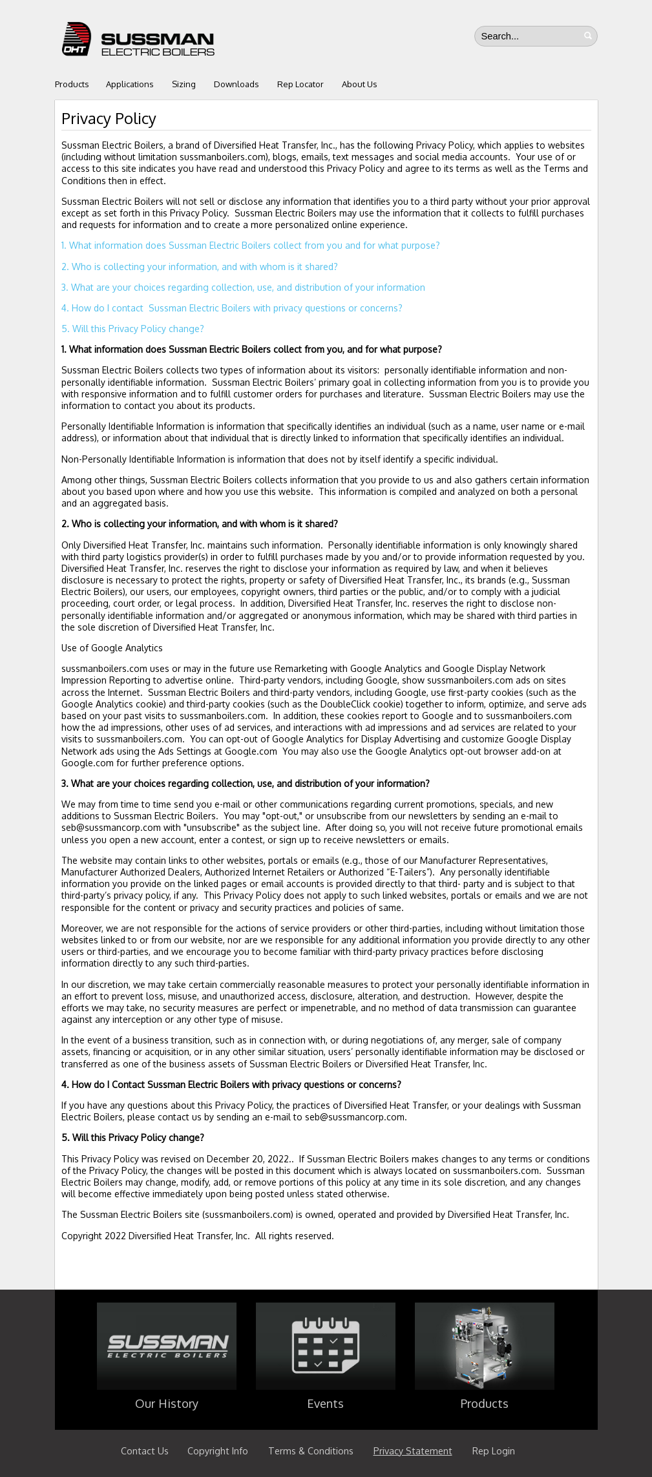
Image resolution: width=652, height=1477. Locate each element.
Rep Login (493, 1450)
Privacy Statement (412, 1450)
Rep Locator (300, 84)
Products (72, 84)
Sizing (184, 84)
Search (588, 35)
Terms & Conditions (310, 1450)
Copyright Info (217, 1450)
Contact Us (145, 1450)
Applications (130, 84)
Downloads (236, 84)
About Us (359, 84)
